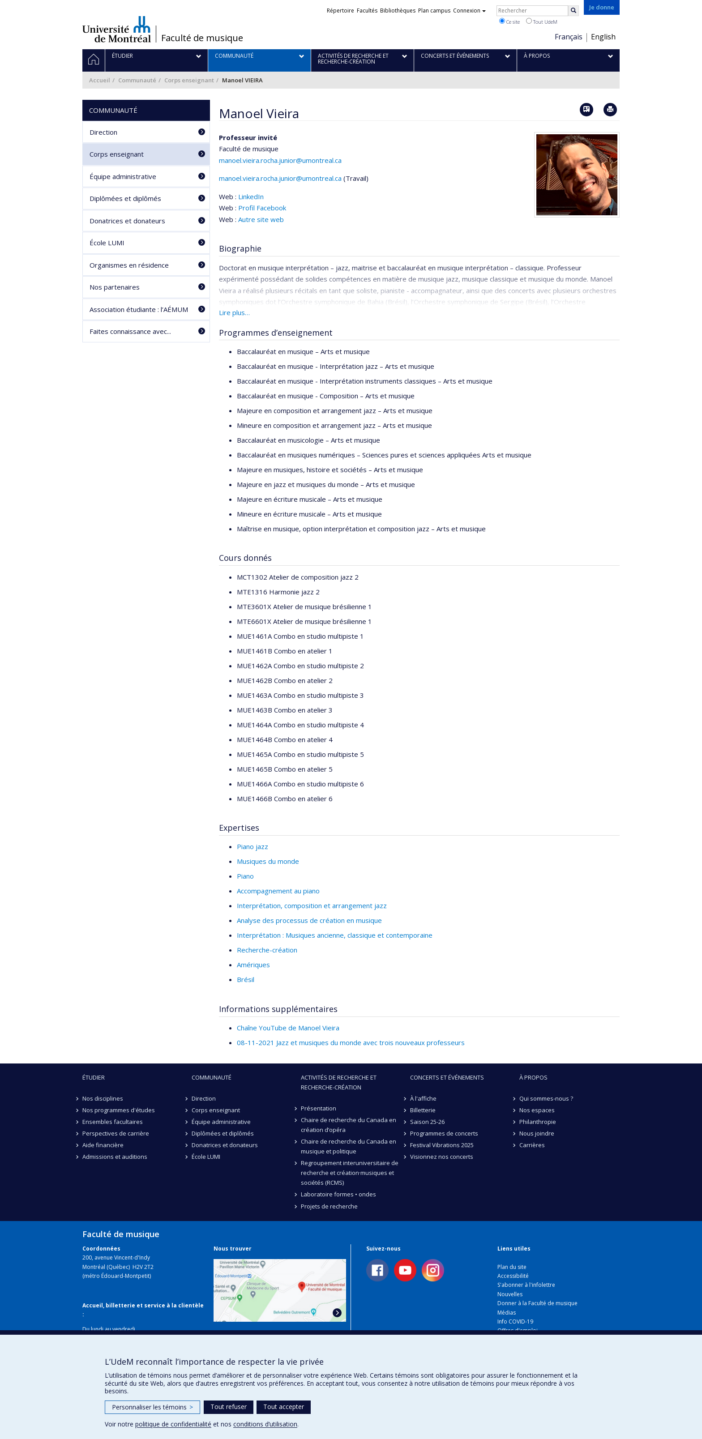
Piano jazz (252, 846)
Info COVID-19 (515, 1321)
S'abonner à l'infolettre (526, 1285)
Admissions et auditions (114, 1157)
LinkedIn (251, 196)
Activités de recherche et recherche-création (339, 1082)
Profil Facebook (262, 207)
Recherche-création (267, 949)
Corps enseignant (189, 80)
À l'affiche (423, 1098)
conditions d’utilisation (265, 1424)
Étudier (93, 1077)
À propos (533, 1077)
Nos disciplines (102, 1098)
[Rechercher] (573, 10)
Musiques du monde (268, 861)
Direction (103, 132)
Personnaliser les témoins (152, 1407)
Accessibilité (513, 1276)
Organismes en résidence (129, 264)
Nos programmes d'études (118, 1110)
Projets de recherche (329, 1206)
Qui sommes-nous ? (546, 1098)
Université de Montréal (116, 29)
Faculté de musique (202, 38)
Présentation (318, 1108)
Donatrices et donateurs (127, 220)
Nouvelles (509, 1294)
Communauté (137, 80)
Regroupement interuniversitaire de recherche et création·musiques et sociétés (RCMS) (349, 1173)
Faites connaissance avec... (130, 331)
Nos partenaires (115, 286)
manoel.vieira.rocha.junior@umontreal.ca (280, 160)
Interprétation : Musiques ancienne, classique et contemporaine (334, 935)
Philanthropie (537, 1122)
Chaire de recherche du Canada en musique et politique (348, 1146)
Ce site (509, 21)
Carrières (532, 1145)
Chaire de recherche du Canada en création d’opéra (348, 1125)
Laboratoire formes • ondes (338, 1194)
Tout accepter (283, 1406)
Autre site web (261, 219)
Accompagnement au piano (278, 890)
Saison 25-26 (427, 1122)
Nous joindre (536, 1133)
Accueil (99, 80)
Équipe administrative (123, 176)
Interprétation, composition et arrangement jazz (312, 905)
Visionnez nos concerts (441, 1157)
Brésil (245, 979)
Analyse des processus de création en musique (309, 920)
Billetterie (423, 1110)
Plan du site (511, 1267)
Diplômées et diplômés (125, 198)
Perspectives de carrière (115, 1133)
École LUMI (107, 242)
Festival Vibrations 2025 (442, 1145)
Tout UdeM (541, 21)
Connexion (469, 10)
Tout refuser (228, 1406)
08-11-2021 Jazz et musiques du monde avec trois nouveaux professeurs (351, 1042)
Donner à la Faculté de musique (537, 1303)
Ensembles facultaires (112, 1122)
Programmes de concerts (444, 1133)
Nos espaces (537, 1110)
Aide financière (103, 1145)
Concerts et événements (447, 1077)
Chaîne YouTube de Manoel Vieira (288, 1027)
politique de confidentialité (173, 1424)
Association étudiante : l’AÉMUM (139, 309)
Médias (506, 1312)
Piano (245, 875)
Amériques (253, 964)
